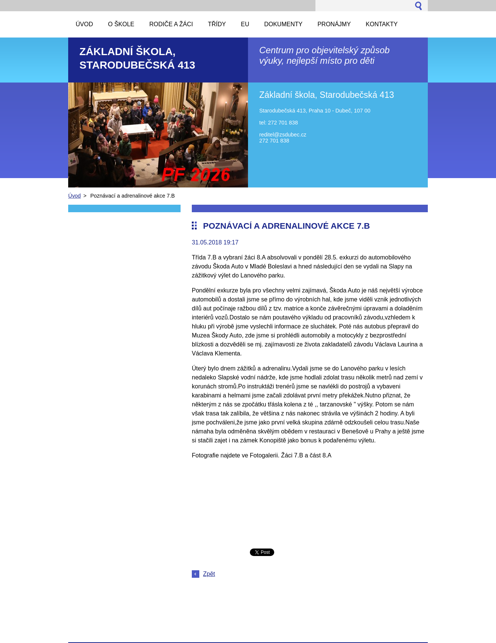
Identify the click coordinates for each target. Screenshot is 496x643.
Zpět (209, 574)
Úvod (74, 196)
